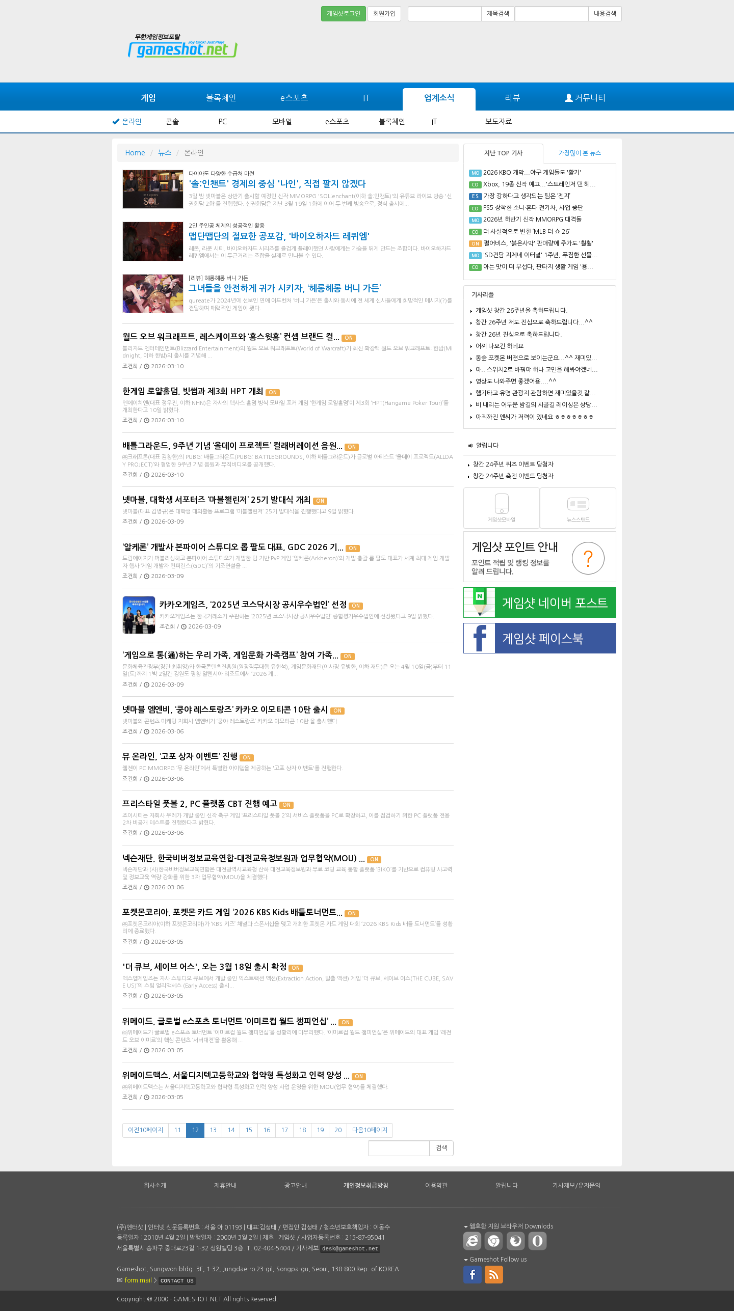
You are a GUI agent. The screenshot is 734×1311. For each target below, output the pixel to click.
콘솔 (172, 121)
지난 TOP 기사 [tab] (503, 153)
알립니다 (487, 446)
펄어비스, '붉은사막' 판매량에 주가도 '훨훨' (538, 243)
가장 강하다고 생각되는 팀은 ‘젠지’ (527, 196)
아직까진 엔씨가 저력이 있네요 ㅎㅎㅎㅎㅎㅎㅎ (535, 417)
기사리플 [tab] (482, 295)
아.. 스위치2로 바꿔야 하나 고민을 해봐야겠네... (537, 370)
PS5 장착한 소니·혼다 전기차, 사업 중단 (533, 208)
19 (320, 1130)
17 (284, 1130)
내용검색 (605, 14)
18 (302, 1130)
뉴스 (164, 152)
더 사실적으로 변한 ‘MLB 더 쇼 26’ (526, 232)
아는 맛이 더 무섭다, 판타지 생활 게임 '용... (538, 267)
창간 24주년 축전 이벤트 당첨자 (513, 476)
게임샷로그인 (343, 14)
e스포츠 (294, 98)
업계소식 (439, 98)
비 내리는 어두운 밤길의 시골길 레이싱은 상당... (536, 405)
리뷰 (512, 98)
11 (177, 1130)
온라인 (132, 121)
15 (248, 1130)
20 (338, 1130)
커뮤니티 (585, 98)
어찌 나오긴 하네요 (499, 346)
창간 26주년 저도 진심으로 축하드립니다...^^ (534, 322)
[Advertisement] (583, 51)
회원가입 (384, 14)
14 (230, 1130)
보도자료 (498, 121)
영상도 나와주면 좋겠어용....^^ (516, 381)
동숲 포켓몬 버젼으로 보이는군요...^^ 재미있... (536, 358)
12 (195, 1130)
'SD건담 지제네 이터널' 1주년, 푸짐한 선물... (540, 255)
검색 (441, 1148)
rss (494, 1273)
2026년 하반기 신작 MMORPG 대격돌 (532, 219)
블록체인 (221, 98)
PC (223, 121)
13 (213, 1130)
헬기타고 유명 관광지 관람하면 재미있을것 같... (536, 393)
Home (135, 152)
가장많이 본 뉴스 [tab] (580, 153)
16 (266, 1130)
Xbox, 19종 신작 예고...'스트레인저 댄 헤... (539, 184)
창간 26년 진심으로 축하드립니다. (519, 335)
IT (366, 98)
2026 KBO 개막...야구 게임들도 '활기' (532, 173)
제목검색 (498, 14)
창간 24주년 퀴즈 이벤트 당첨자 (513, 464)
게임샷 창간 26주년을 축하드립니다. (522, 311)
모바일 (282, 121)
